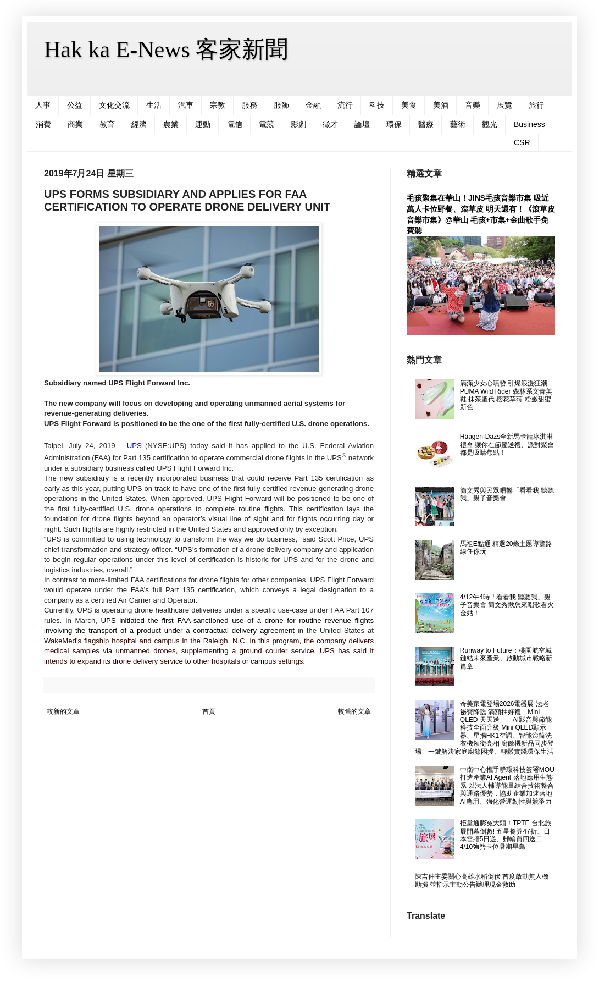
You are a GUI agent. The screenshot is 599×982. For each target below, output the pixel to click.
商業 (75, 124)
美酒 (440, 105)
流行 (345, 105)
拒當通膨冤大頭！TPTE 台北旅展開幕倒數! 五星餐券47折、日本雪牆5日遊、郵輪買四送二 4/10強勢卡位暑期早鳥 (505, 835)
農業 (171, 124)
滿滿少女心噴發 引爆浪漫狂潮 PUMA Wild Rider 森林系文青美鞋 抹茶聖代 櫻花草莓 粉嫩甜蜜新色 (506, 395)
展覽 (504, 105)
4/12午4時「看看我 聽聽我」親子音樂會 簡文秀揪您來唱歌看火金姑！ (507, 605)
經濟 (139, 124)
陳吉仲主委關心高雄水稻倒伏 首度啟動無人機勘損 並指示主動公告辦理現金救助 (481, 880)
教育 (107, 124)
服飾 (281, 105)
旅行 (536, 105)
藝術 (457, 124)
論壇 (362, 124)
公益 (74, 105)
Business (529, 124)
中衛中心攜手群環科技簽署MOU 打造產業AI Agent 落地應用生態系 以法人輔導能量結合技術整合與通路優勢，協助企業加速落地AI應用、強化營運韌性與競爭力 (507, 786)
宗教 (217, 105)
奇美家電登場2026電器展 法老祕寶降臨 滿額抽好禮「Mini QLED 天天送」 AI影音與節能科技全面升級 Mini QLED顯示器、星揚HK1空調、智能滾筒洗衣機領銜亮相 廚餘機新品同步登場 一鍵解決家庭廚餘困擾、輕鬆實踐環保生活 (484, 727)
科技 (377, 105)
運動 (202, 124)
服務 (249, 105)
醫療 (426, 124)
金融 (313, 105)
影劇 (298, 124)
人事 (43, 105)
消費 (43, 124)
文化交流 (114, 105)
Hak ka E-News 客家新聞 (166, 49)
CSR (522, 142)
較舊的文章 (354, 711)
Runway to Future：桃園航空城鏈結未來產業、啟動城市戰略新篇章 (506, 658)
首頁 (208, 711)
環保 (394, 124)
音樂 (472, 105)
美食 (409, 105)
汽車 (185, 105)
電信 (234, 124)
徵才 (330, 124)
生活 (154, 105)
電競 (266, 124)
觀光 (489, 124)
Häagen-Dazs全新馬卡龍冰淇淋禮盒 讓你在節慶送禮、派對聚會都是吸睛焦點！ (507, 444)
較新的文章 (63, 711)
